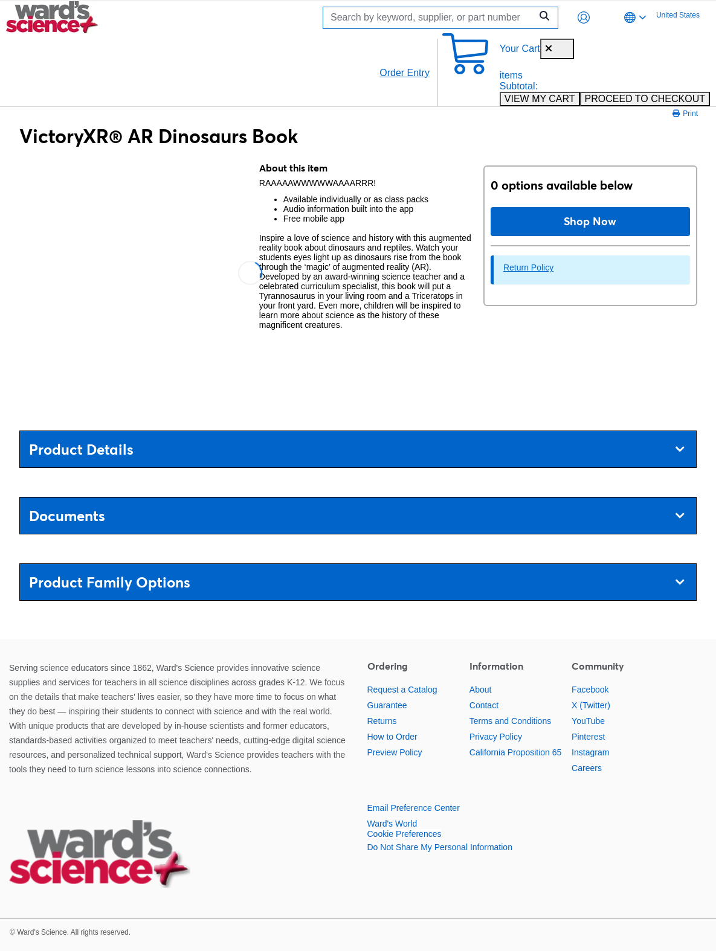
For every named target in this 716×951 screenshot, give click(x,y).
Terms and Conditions (510, 721)
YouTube (588, 721)
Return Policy (528, 267)
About (480, 689)
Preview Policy (394, 752)
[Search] (430, 17)
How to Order (392, 736)
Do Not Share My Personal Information (439, 847)
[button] (584, 17)
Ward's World (392, 823)
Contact (483, 705)
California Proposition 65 (515, 752)
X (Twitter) (591, 705)
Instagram (590, 752)
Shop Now (590, 221)
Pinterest (588, 736)
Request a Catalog (402, 689)
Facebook (590, 689)
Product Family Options (356, 582)
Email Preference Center (413, 808)
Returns (382, 721)
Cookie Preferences (404, 834)
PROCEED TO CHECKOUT (645, 99)
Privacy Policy (495, 736)
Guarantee (387, 705)
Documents (356, 516)
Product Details (356, 449)
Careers (587, 768)
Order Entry (404, 73)
